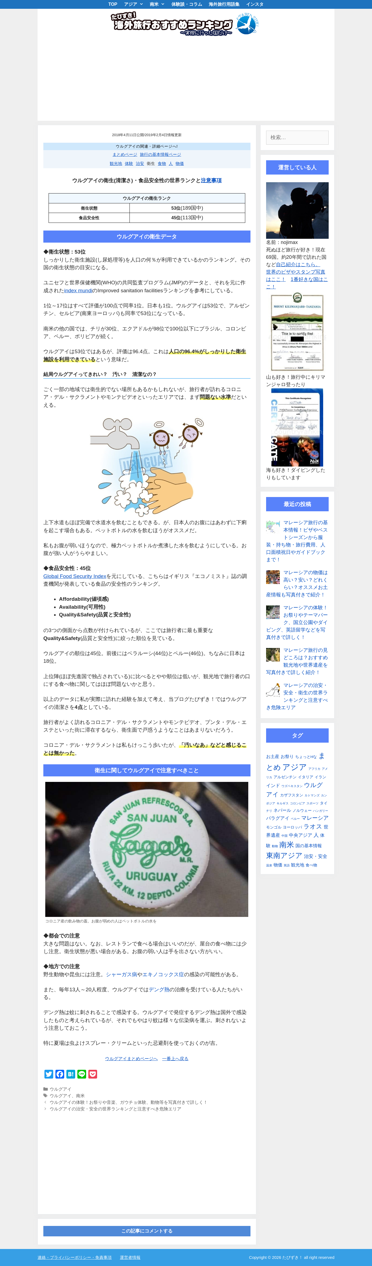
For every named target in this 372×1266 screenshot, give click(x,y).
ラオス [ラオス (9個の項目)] (312, 826)
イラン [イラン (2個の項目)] (320, 777)
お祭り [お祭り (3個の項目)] (287, 756)
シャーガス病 (121, 974)
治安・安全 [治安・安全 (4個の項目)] (315, 856)
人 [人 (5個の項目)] (316, 835)
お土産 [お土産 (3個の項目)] (272, 756)
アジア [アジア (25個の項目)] (294, 766)
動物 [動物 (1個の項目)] (275, 846)
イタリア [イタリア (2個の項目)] (305, 777)
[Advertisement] (186, 79)
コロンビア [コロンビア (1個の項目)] (297, 803)
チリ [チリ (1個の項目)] (269, 810)
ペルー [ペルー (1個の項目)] (295, 818)
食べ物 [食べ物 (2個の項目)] (311, 865)
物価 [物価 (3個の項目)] (278, 865)
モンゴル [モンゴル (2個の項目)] (273, 827)
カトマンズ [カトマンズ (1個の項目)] (312, 795)
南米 (159, 4)
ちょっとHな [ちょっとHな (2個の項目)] (306, 757)
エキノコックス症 (163, 974)
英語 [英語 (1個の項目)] (287, 865)
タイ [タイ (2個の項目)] (324, 803)
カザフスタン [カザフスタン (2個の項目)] (291, 795)
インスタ (255, 4)
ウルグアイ (61, 1089)
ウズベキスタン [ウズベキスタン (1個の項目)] (292, 786)
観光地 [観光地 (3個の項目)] (297, 865)
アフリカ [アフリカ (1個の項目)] (314, 768)
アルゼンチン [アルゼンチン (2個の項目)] (285, 777)
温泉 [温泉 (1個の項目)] (269, 865)
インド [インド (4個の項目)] (273, 785)
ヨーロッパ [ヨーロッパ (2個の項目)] (292, 827)
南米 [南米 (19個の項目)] (286, 844)
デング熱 (159, 989)
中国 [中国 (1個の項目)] (284, 835)
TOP (112, 4)
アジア (135, 4)
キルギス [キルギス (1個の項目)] (283, 803)
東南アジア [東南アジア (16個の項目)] (284, 855)
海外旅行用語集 (224, 4)
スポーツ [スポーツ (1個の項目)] (312, 803)
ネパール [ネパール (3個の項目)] (282, 810)
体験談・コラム (186, 4)
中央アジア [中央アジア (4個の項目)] (300, 835)
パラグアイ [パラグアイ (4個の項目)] (277, 818)
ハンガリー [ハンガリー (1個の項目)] (320, 810)
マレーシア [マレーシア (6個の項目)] (315, 818)
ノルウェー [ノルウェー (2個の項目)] (302, 811)
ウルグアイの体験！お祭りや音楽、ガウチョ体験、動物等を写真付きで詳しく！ (129, 1102)
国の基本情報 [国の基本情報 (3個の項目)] (308, 845)
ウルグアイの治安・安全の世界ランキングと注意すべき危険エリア (115, 1108)
